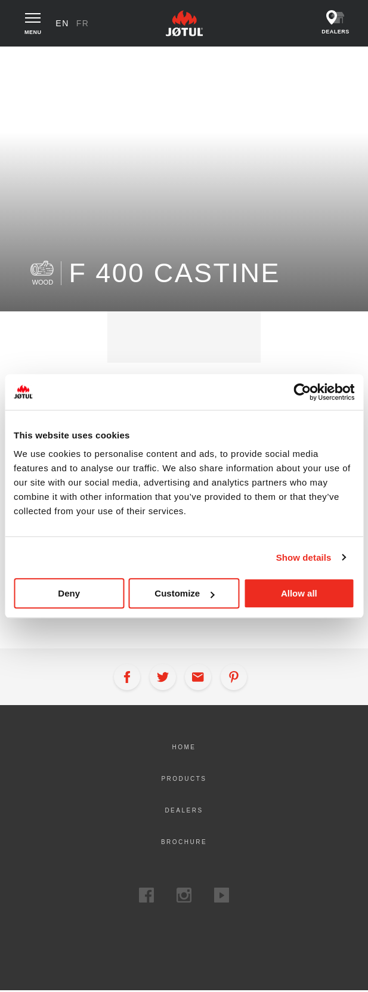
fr (84, 24)
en (63, 24)
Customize (184, 593)
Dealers (184, 811)
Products (65, 59)
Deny (69, 593)
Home (25, 59)
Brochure (184, 843)
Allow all (299, 593)
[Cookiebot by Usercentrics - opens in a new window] (302, 392)
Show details (304, 557)
